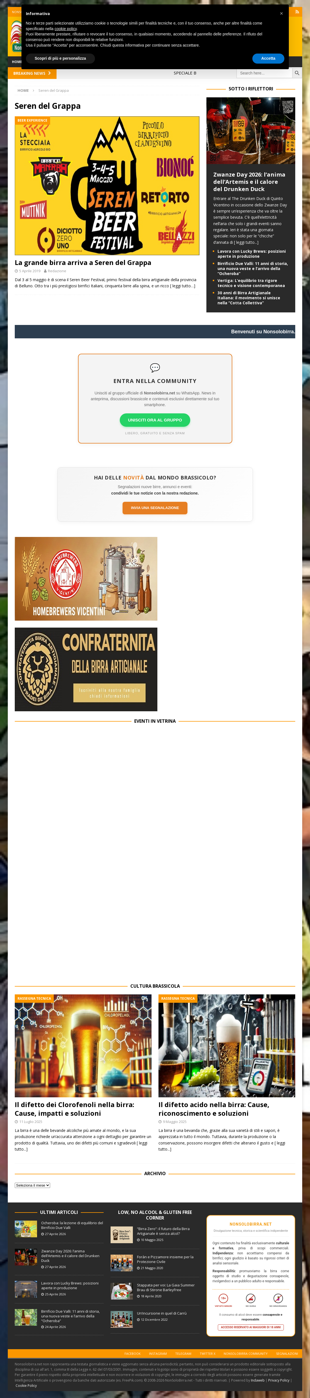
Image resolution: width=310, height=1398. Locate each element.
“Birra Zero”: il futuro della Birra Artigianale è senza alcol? (163, 1231)
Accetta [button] (268, 58)
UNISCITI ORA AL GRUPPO (155, 420)
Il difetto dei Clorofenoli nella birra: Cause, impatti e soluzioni (74, 1109)
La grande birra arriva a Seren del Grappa (83, 262)
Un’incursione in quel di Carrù (162, 1313)
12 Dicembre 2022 (154, 1319)
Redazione (57, 270)
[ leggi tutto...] (246, 242)
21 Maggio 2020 (152, 1268)
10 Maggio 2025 (152, 1240)
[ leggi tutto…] (182, 285)
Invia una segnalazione (155, 508)
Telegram (183, 1353)
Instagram (158, 1353)
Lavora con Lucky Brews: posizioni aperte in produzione (252, 254)
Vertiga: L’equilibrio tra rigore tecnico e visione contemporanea (251, 283)
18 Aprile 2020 (151, 1296)
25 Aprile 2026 (55, 1294)
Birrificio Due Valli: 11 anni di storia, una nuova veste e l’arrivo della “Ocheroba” (253, 268)
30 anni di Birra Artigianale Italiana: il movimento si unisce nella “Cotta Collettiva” (249, 297)
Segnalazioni (287, 1353)
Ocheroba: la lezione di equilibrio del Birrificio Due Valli (72, 1225)
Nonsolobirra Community (246, 1353)
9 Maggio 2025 (175, 1121)
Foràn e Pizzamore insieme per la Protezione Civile (165, 1259)
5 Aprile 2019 (29, 270)
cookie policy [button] (66, 28)
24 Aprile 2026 (55, 1327)
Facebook (133, 1353)
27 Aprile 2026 (55, 1234)
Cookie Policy (26, 1385)
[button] (281, 13)
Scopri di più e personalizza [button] (60, 58)
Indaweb (258, 1380)
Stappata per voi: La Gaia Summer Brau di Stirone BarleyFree (166, 1287)
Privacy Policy (278, 1380)
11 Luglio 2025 (30, 1121)
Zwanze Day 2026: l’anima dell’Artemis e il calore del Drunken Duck (249, 182)
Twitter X (207, 1353)
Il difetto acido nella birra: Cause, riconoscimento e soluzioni (213, 1109)
